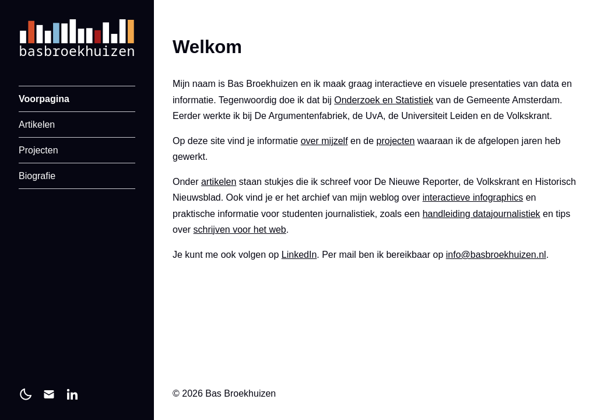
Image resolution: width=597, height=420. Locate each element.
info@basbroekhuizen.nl (496, 255)
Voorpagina (44, 99)
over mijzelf (324, 141)
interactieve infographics (473, 197)
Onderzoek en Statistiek (383, 100)
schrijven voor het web (240, 230)
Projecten (38, 150)
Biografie (37, 176)
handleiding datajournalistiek (481, 214)
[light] (26, 394)
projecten (396, 141)
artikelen (218, 182)
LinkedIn (299, 255)
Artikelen (37, 125)
